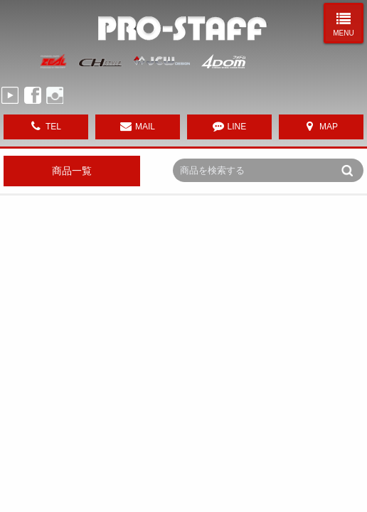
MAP (328, 127)
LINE (237, 127)
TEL (53, 127)
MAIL (145, 127)
